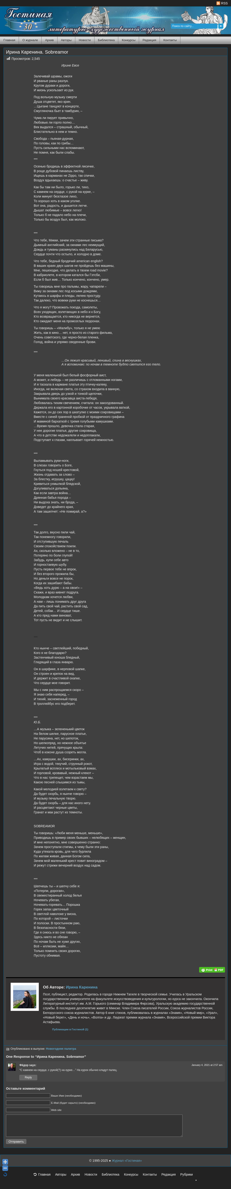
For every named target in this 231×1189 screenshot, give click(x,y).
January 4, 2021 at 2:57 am (206, 1065)
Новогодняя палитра (61, 1048)
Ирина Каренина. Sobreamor (37, 52)
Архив (49, 40)
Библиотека (106, 40)
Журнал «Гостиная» (127, 1165)
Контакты (170, 40)
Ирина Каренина (81, 987)
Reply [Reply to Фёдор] (28, 1077)
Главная (9, 40)
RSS (222, 3)
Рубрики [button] (188, 1180)
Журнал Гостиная (22, 19)
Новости (85, 40)
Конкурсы (128, 40)
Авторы (66, 40)
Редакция (149, 40)
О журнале (30, 40)
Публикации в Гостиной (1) (70, 1029)
